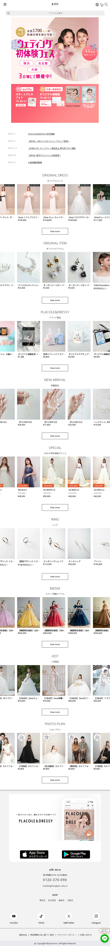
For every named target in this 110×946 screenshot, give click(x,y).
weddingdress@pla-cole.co (55, 885)
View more (55, 231)
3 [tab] (54, 127)
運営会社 (23, 934)
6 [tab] (61, 127)
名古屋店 (52, 900)
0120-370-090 (55, 880)
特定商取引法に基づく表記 (42, 934)
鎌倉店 (62, 900)
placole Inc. (53, 943)
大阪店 (70, 900)
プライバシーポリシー (67, 934)
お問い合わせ (86, 934)
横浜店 (42, 900)
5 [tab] (58, 127)
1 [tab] (49, 127)
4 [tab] (56, 127)
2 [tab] (52, 127)
